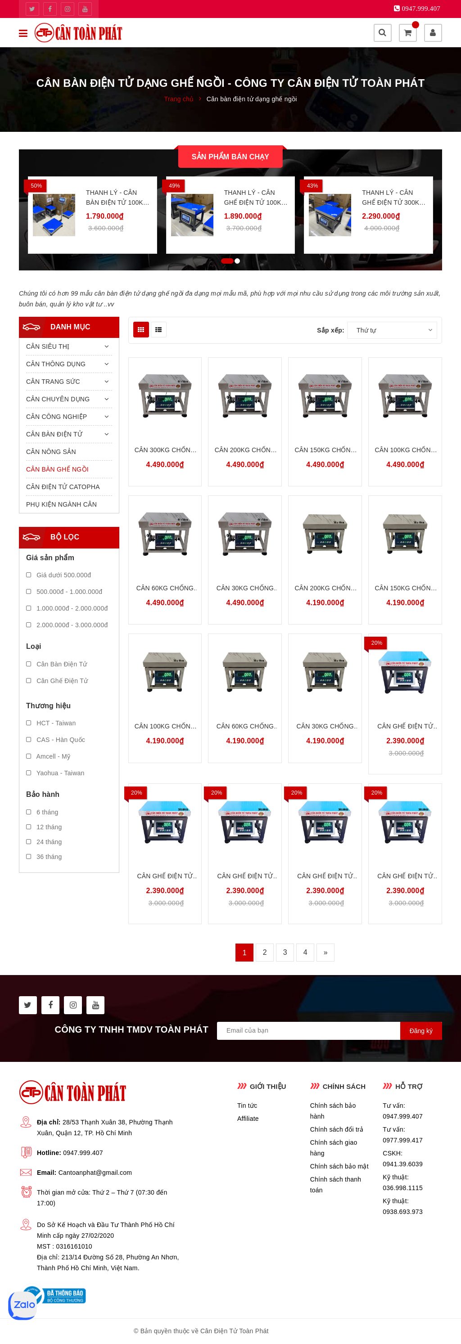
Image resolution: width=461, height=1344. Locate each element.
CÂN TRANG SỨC (53, 381)
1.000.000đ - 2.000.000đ (67, 608)
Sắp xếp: (330, 330)
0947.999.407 (83, 1152)
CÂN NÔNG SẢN (51, 451)
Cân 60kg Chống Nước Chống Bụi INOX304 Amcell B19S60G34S (245, 727)
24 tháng (44, 841)
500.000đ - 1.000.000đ (64, 591)
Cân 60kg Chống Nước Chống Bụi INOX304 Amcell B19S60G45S (165, 588)
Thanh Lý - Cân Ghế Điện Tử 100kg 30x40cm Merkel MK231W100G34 (255, 198)
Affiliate (248, 1118)
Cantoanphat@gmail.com (95, 1172)
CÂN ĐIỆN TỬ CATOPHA (63, 486)
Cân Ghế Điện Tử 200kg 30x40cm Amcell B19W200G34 (405, 727)
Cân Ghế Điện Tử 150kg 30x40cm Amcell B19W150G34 (165, 876)
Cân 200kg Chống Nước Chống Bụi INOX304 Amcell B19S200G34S (325, 588)
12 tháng (44, 827)
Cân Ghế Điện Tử (57, 680)
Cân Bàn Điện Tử (56, 664)
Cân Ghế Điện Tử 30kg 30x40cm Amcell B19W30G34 (405, 876)
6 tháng (42, 812)
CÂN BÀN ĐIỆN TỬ (54, 434)
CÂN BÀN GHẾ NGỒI (57, 469)
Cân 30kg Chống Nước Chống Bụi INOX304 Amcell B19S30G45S (245, 588)
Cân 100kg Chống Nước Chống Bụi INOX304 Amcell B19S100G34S (165, 727)
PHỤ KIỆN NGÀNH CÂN (61, 504)
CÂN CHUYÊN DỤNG (58, 399)
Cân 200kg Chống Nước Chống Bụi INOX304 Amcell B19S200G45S (245, 450)
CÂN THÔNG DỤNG (56, 364)
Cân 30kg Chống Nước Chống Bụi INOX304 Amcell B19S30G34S (324, 727)
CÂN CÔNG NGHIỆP (56, 416)
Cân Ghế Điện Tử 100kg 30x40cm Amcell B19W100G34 (245, 876)
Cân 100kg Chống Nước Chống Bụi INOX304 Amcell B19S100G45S (405, 450)
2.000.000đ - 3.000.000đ (67, 625)
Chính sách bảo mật (339, 1166)
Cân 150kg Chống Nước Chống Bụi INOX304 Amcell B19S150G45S (325, 450)
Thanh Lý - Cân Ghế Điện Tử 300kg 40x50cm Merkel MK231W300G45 (393, 198)
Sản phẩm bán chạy (230, 157)
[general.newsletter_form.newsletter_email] (329, 1031)
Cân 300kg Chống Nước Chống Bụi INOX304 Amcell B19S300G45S (165, 450)
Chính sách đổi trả (337, 1129)
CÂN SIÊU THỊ (47, 346)
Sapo (319, 1331)
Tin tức (247, 1105)
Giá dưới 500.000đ (58, 575)
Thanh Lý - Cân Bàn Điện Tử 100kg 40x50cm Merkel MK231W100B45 (117, 198)
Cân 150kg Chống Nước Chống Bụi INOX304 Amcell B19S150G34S (405, 588)
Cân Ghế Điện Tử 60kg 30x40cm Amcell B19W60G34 (325, 876)
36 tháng (44, 856)
